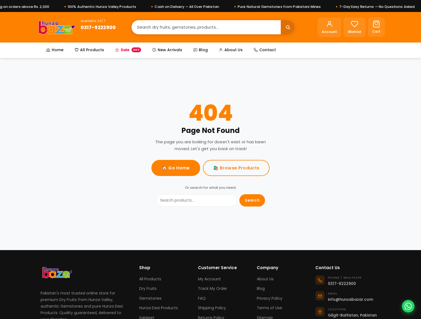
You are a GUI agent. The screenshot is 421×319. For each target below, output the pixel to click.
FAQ (202, 298)
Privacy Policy (269, 298)
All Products (89, 50)
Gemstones (150, 298)
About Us (231, 50)
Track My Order (212, 288)
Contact (265, 50)
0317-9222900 (98, 27)
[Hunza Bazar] (56, 27)
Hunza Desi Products (158, 308)
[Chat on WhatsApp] (408, 306)
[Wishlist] (354, 27)
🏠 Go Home (176, 168)
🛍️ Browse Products (236, 168)
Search (252, 200)
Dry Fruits (148, 288)
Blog (200, 50)
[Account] (329, 27)
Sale (128, 50)
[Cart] (376, 27)
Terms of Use (269, 308)
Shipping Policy (212, 308)
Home (54, 50)
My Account (209, 279)
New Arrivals (167, 50)
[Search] (206, 27)
